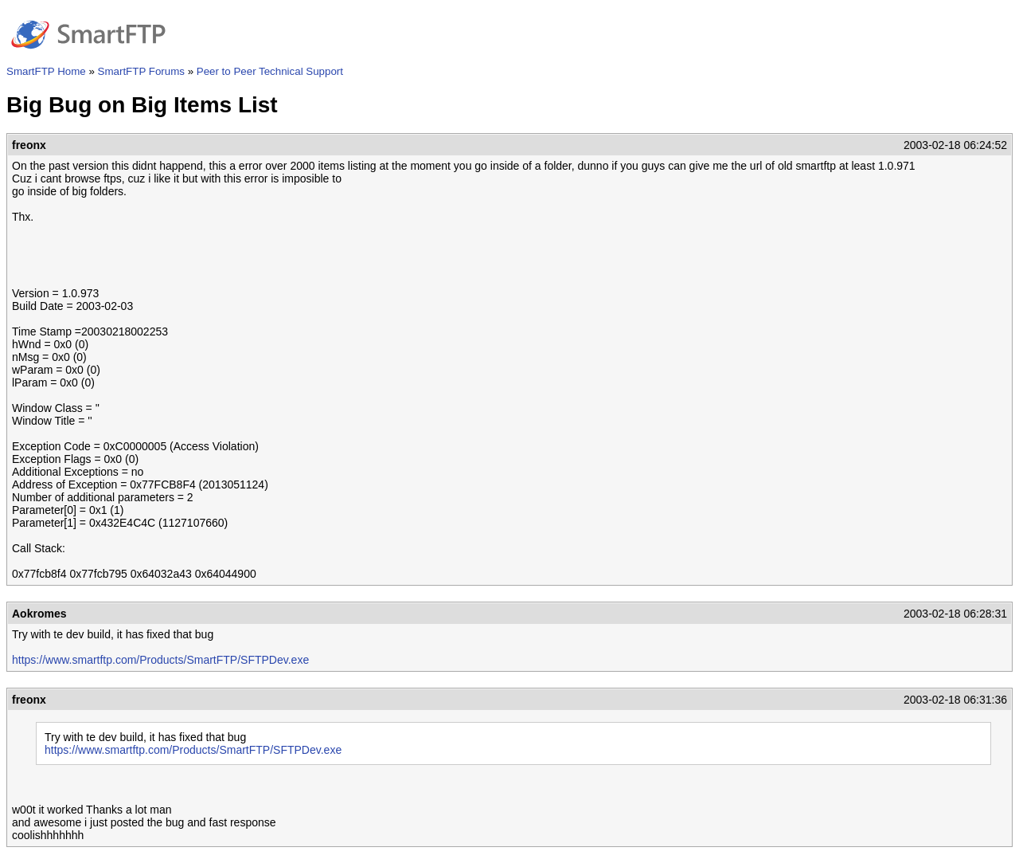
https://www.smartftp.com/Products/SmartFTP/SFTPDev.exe (160, 659)
